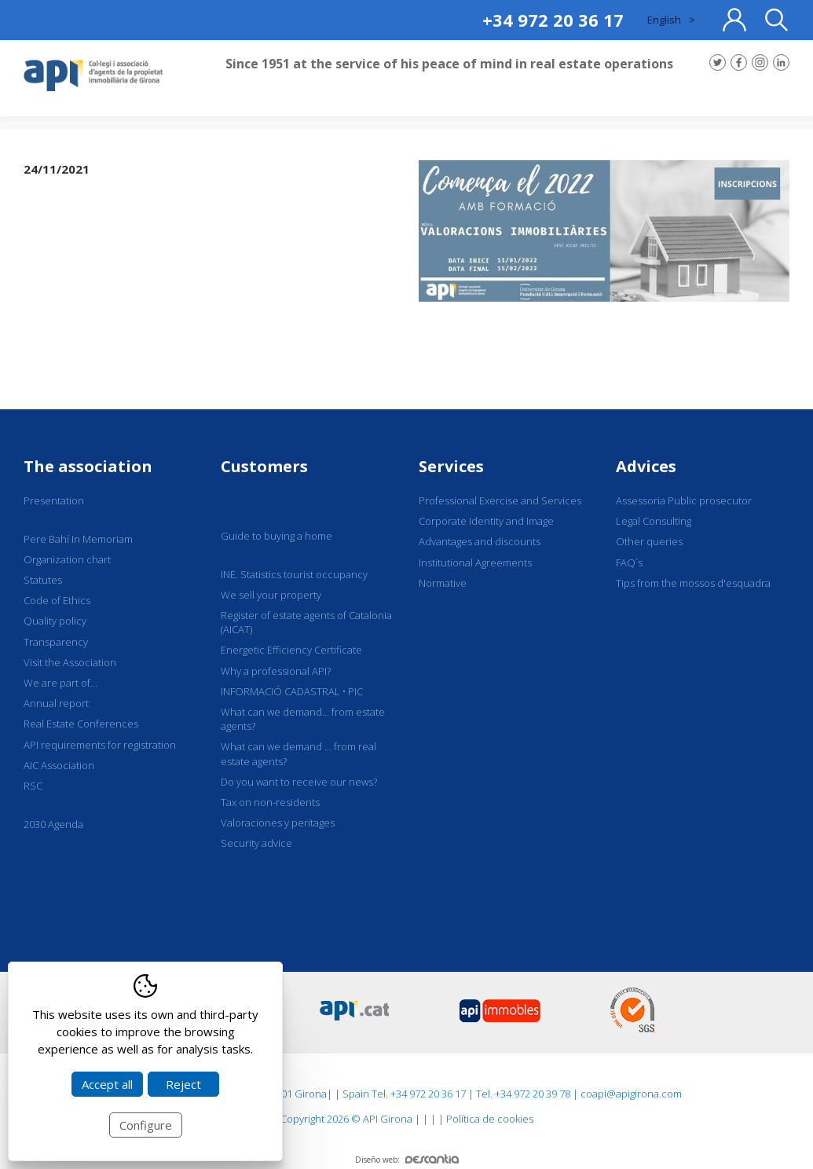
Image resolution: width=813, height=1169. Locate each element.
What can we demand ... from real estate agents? (298, 753)
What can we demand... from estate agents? (303, 719)
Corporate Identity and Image (486, 521)
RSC (33, 786)
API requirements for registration (100, 745)
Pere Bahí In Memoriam (78, 539)
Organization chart (67, 559)
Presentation (54, 500)
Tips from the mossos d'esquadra (693, 583)
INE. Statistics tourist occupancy (294, 574)
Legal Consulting (653, 521)
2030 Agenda (53, 824)
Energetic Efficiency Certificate (291, 650)
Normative (443, 583)
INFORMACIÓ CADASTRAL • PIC (292, 691)
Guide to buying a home (276, 536)
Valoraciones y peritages (278, 822)
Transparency (56, 642)
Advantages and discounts (479, 541)
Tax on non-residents (270, 802)
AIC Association (59, 765)
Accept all (107, 1084)
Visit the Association (70, 662)
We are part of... (60, 683)
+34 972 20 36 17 (553, 19)
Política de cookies (489, 1119)
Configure (145, 1125)
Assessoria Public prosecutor (684, 500)
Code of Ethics (57, 600)
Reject (183, 1084)
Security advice (256, 843)
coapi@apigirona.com (631, 1094)
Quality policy (55, 621)
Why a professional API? (276, 671)
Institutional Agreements (475, 562)
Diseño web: (407, 1159)
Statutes (43, 580)
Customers (264, 466)
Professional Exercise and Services (500, 500)
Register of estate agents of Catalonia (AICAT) (306, 622)
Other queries (649, 541)
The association (88, 466)
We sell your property (271, 595)
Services (451, 466)
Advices (646, 466)
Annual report (56, 703)
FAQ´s (629, 562)
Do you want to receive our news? (299, 782)
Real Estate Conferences (81, 723)
